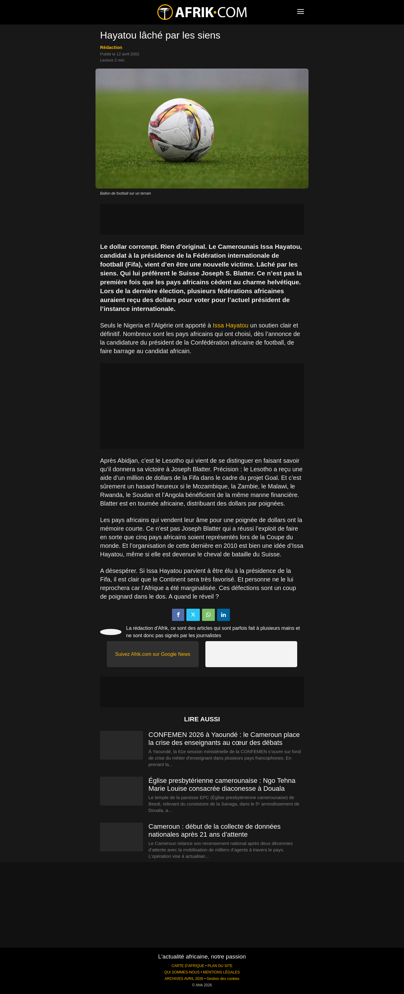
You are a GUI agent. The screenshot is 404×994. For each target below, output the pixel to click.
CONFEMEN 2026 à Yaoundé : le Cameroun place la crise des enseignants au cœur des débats (224, 738)
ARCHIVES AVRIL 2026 (184, 979)
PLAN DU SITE (220, 966)
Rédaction (111, 47)
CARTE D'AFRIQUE (187, 966)
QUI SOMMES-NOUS (182, 972)
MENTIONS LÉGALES (221, 972)
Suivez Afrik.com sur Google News (152, 654)
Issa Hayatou (231, 325)
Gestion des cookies (223, 979)
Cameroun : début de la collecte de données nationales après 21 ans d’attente (214, 830)
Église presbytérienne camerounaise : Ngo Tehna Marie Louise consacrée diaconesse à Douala (221, 784)
